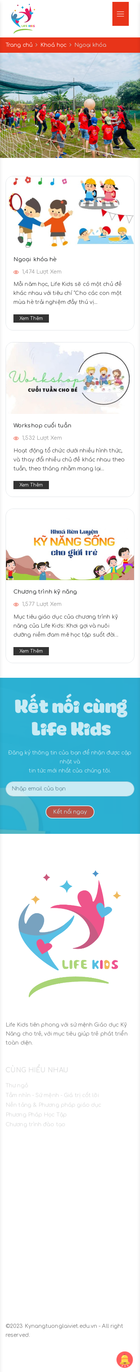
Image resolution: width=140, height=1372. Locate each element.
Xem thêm (31, 318)
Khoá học (53, 45)
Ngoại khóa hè (35, 259)
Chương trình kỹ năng (45, 592)
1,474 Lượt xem (37, 272)
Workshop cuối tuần (42, 426)
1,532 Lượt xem (37, 438)
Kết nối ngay (70, 815)
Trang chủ (19, 45)
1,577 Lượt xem (37, 604)
